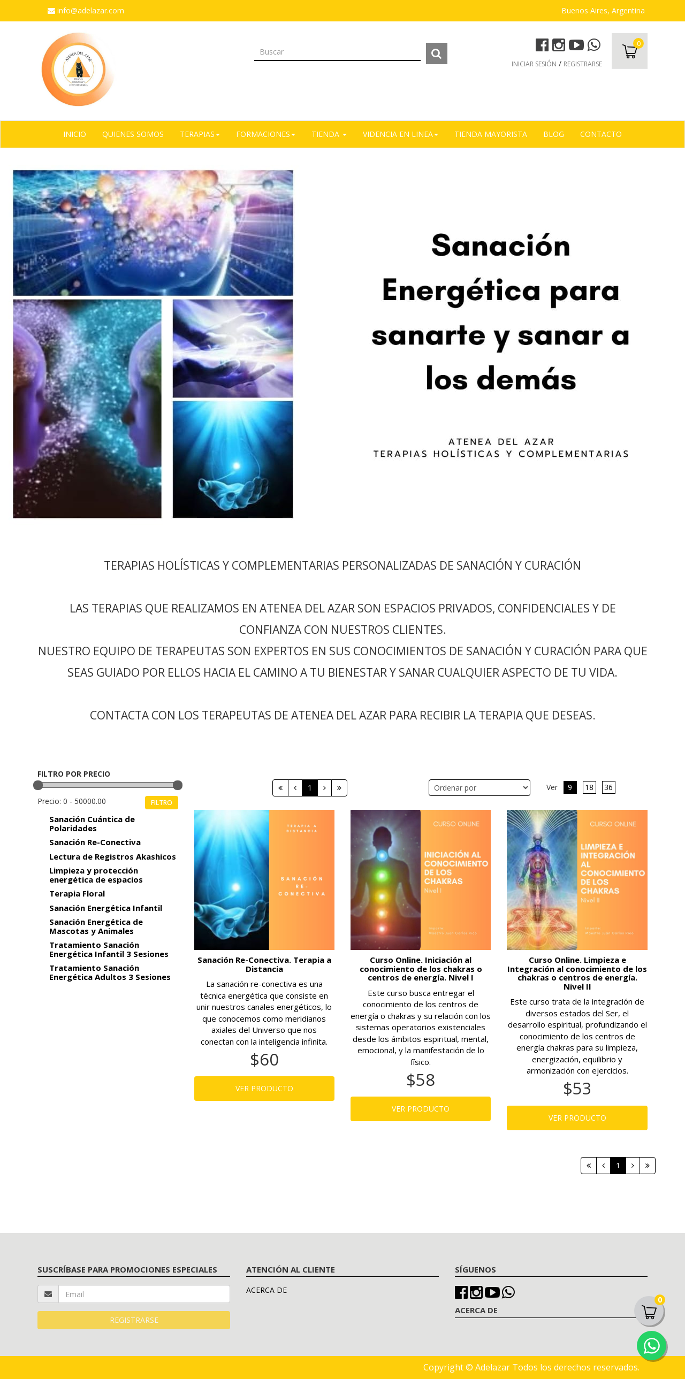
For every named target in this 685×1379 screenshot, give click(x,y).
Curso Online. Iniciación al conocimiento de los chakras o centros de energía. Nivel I (421, 968)
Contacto (601, 134)
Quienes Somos (133, 134)
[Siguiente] (324, 787)
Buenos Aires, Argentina (603, 10)
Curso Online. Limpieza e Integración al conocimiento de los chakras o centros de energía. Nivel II (577, 973)
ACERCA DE (266, 1290)
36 (608, 787)
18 (589, 787)
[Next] (339, 787)
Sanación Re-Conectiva (95, 842)
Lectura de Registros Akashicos (112, 856)
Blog (553, 134)
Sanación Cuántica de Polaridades (92, 823)
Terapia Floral (77, 893)
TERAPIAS (200, 134)
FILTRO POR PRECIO (73, 774)
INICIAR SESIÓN (534, 63)
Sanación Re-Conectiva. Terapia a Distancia (264, 964)
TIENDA (329, 134)
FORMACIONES (265, 134)
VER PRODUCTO (264, 1088)
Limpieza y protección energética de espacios (96, 875)
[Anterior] (295, 787)
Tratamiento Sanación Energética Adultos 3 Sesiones (110, 972)
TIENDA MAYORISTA (490, 134)
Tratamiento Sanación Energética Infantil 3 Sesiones (109, 949)
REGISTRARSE (583, 63)
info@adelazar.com (86, 10)
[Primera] (280, 787)
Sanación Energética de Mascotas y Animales (96, 926)
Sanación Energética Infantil (105, 907)
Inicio (74, 134)
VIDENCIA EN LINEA (400, 134)
